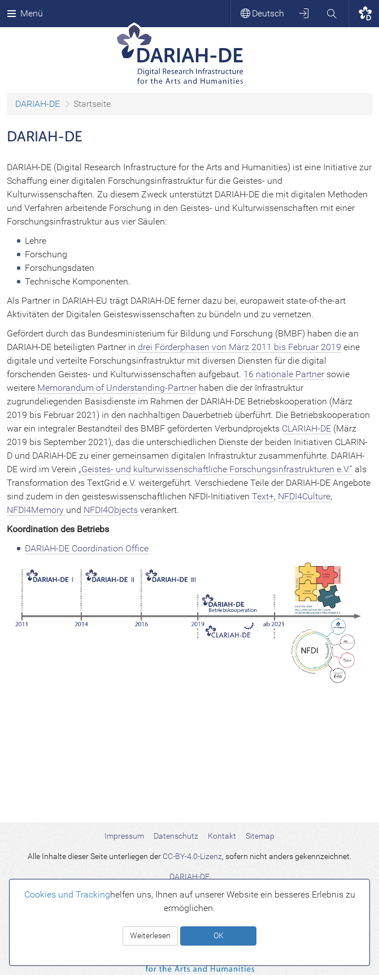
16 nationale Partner (283, 374)
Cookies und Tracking (67, 894)
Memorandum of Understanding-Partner (117, 387)
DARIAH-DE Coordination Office (87, 548)
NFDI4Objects (112, 509)
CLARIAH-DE (306, 428)
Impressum (124, 835)
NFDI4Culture (304, 496)
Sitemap (260, 835)
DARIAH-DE (37, 103)
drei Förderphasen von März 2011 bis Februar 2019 (239, 347)
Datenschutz (176, 835)
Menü (25, 13)
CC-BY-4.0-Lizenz (192, 856)
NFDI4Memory (36, 509)
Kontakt (222, 835)
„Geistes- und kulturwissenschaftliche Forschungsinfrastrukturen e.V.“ (215, 469)
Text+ (263, 496)
